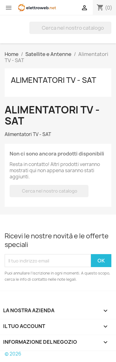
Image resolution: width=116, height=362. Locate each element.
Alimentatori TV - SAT (53, 80)
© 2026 (13, 354)
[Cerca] (70, 28)
